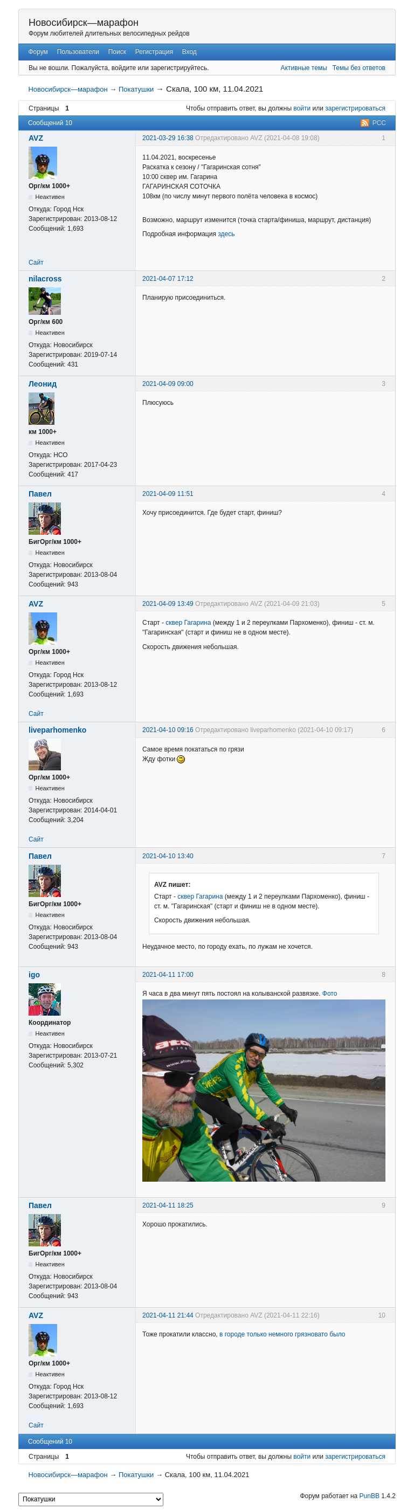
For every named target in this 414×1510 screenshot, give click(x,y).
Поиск (117, 52)
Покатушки (136, 89)
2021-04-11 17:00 (168, 974)
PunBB (370, 1496)
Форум (37, 52)
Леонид (43, 384)
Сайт (36, 262)
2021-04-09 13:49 (168, 604)
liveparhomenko (57, 730)
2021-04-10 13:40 (168, 856)
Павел (40, 493)
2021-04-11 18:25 (168, 1205)
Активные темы (304, 68)
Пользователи (78, 52)
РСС (379, 123)
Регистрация (154, 52)
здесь (226, 234)
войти (301, 108)
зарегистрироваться (355, 108)
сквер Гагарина (188, 622)
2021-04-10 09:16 (168, 730)
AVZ (36, 138)
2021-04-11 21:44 (168, 1315)
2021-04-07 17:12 (168, 278)
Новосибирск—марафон (84, 22)
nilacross (45, 278)
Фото (329, 993)
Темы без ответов (359, 68)
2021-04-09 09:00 (168, 384)
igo (34, 974)
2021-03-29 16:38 (168, 138)
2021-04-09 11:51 (168, 494)
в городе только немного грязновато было (282, 1334)
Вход (189, 52)
